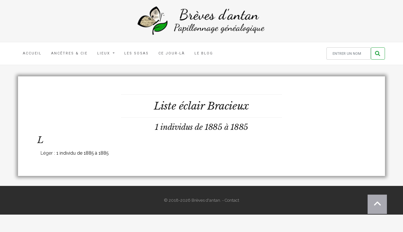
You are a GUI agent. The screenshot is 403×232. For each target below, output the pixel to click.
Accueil (32, 53)
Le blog (203, 53)
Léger (47, 153)
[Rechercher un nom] (348, 53)
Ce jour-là (171, 53)
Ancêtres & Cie (69, 53)
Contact (232, 200)
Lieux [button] (104, 53)
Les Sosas (136, 53)
